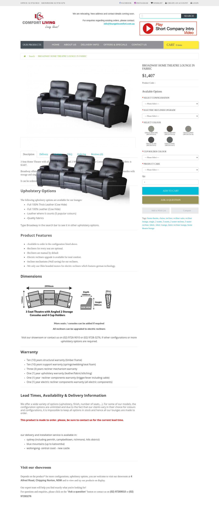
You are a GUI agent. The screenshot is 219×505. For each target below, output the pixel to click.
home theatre (152, 218)
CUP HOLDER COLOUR (155, 151)
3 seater (166, 222)
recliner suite (178, 218)
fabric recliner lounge (177, 225)
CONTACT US (139, 44)
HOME (55, 44)
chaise (162, 218)
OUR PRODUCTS (32, 44)
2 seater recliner (177, 222)
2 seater (158, 222)
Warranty (57, 154)
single (151, 222)
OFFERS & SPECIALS (115, 44)
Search (32, 56)
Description (28, 154)
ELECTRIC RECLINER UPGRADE (160, 110)
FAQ (69, 154)
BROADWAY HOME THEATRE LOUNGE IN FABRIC (62, 56)
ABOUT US (70, 44)
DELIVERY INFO (90, 44)
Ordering (81, 154)
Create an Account (176, 3)
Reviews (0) (97, 154)
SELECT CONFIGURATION (156, 98)
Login (194, 3)
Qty (143, 176)
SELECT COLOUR (152, 122)
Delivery (44, 154)
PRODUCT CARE (152, 164)
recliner (169, 218)
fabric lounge (161, 225)
